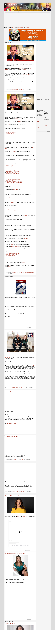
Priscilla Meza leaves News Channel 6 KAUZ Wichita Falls (14, 256)
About (38, 127)
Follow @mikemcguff (20, 27)
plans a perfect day (15, 189)
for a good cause (23, 251)
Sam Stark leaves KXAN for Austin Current (12, 209)
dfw (23, 272)
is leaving (21, 79)
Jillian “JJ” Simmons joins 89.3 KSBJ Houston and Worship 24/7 (15, 174)
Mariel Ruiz (19, 516)
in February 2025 (31, 365)
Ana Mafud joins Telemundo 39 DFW (11, 133)
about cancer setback (21, 221)
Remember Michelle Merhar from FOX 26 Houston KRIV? (14, 181)
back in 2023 (24, 308)
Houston (22, 89)
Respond (13, 27)
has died (9, 266)
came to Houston (10, 363)
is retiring (25, 215)
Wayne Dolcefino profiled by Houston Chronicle (12, 178)
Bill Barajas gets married (9, 165)
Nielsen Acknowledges (8, 149)
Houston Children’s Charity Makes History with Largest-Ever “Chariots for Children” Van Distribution (20, 177)
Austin (22, 272)
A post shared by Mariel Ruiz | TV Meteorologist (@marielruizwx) (20, 545)
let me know (25, 69)
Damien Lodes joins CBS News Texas (11, 132)
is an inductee (27, 145)
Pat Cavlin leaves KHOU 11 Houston (11, 423)
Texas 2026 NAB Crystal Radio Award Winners (12, 166)
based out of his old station (27, 413)
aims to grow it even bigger (18, 118)
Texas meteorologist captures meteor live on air (13, 495)
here (19, 112)
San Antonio (30, 272)
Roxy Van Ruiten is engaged (10, 197)
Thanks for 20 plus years (9, 44)
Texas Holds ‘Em (17, 217)
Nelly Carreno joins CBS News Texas (11, 134)
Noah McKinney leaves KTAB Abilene (11, 436)
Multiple (6, 357)
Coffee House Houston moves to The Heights (12, 173)
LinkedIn (46, 123)
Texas (33, 272)
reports (9, 357)
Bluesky (46, 125)
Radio (28, 272)
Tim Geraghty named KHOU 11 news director (12, 171)
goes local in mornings (12, 202)
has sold (12, 244)
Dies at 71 (23, 262)
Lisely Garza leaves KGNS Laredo (10, 255)
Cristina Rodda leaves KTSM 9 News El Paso (12, 254)
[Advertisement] (27, 20)
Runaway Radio (26, 81)
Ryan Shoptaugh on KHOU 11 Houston (11, 183)
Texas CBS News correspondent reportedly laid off (13, 179)
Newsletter (27, 27)
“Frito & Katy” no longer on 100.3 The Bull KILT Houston (14, 182)
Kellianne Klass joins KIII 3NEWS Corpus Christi (12, 253)
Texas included (26, 238)
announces (14, 151)
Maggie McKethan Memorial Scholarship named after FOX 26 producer (16, 169)
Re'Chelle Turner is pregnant (10, 180)
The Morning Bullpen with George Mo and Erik (18, 360)
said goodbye (20, 121)
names (9, 124)
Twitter (45, 121)
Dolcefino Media (13, 481)
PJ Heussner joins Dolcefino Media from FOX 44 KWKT (15, 463)
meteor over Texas (26, 516)
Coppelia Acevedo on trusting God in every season (13, 170)
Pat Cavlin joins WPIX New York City (11, 172)
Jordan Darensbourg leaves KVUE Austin (11, 210)
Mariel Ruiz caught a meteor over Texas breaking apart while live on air (16, 137)
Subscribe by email (39, 123)
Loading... (38, 70)
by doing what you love (26, 74)
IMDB (45, 124)
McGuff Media (21, 68)
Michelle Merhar (24, 577)
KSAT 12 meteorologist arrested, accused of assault (13, 196)
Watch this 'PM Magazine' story (15, 246)
